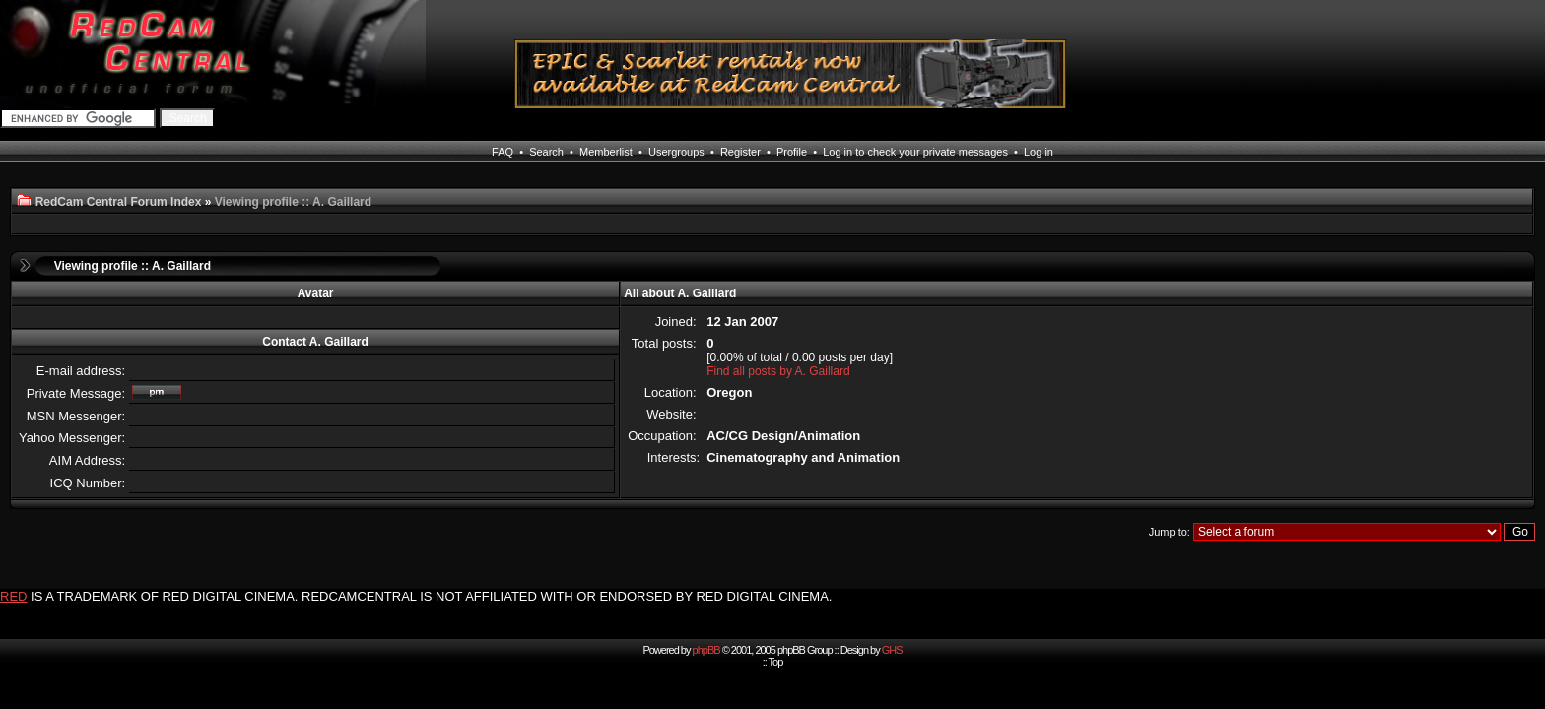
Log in (1038, 152)
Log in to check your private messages (915, 152)
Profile (791, 152)
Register (740, 152)
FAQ (502, 152)
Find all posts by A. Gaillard (777, 371)
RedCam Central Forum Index (118, 202)
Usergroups (676, 152)
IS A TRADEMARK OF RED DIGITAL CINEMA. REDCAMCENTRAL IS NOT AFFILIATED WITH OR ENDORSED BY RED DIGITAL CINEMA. (431, 596)
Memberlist (606, 152)
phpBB (706, 650)
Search (546, 152)
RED (13, 596)
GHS (892, 650)
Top (776, 662)
